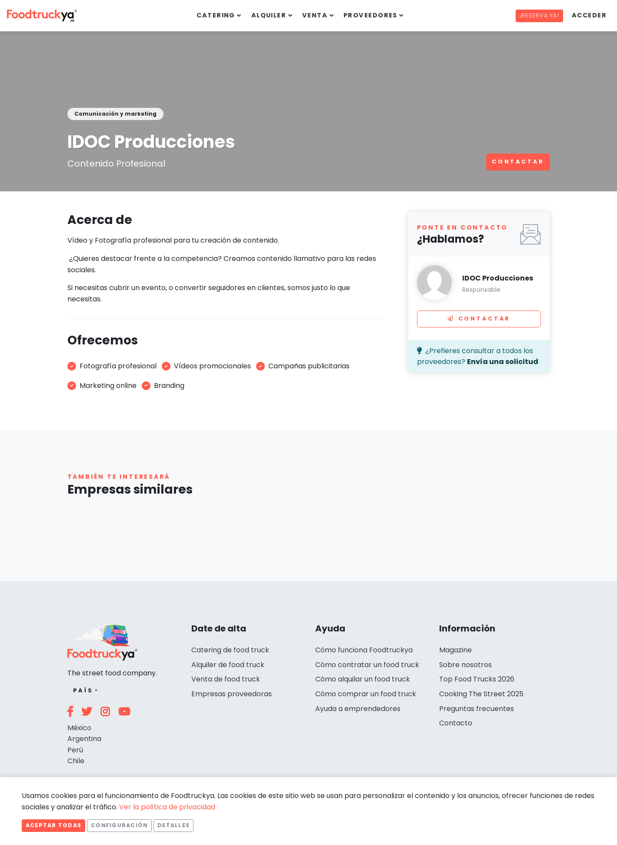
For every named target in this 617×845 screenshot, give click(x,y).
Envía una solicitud (502, 362)
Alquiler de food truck (227, 665)
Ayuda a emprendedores (357, 709)
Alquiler (269, 15)
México (79, 728)
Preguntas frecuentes (476, 709)
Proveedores (370, 15)
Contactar (518, 161)
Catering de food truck (230, 650)
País (83, 690)
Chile (75, 761)
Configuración (119, 825)
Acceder (589, 15)
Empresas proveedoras (231, 694)
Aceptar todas (53, 825)
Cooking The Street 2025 (481, 694)
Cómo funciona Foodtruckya (364, 650)
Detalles (173, 825)
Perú (75, 750)
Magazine (455, 650)
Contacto (455, 723)
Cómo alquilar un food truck (362, 679)
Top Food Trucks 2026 (476, 679)
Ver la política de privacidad (167, 807)
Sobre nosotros (465, 665)
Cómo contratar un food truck (367, 665)
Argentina (84, 739)
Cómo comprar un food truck (365, 694)
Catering (216, 15)
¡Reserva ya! (539, 15)
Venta (314, 15)
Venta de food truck (225, 679)
